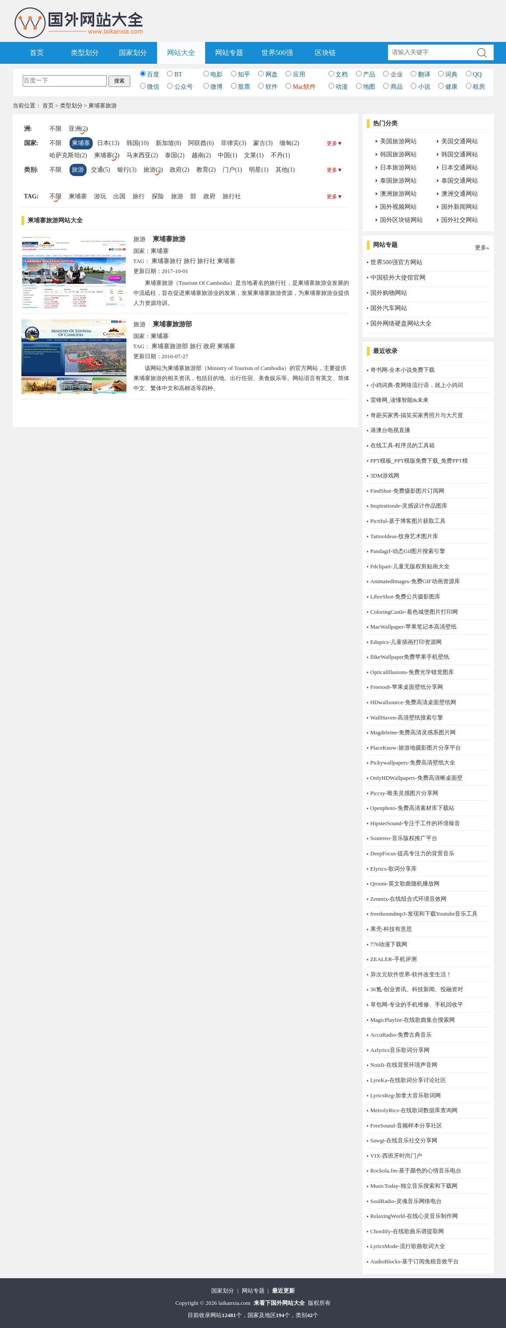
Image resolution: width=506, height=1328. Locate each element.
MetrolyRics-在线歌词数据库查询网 (413, 1110)
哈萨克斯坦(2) (68, 155)
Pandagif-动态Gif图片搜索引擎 (408, 551)
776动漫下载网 (389, 944)
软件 (271, 86)
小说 (424, 86)
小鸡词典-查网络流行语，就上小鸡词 (416, 385)
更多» (482, 247)
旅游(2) (153, 169)
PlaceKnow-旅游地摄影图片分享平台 (415, 747)
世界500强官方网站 (396, 262)
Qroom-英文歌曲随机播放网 (405, 883)
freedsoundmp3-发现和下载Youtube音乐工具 (424, 913)
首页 (37, 52)
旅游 (78, 169)
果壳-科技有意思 (391, 929)
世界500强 (277, 52)
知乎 (244, 74)
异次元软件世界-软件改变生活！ (411, 974)
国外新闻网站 (459, 207)
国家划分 (133, 52)
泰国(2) (174, 155)
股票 (244, 86)
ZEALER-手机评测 (393, 959)
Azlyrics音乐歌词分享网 (399, 1050)
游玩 (100, 196)
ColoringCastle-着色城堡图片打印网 (414, 612)
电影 (216, 74)
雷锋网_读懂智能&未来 (399, 400)
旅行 (139, 196)
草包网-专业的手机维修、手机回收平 (416, 1004)
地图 (369, 86)
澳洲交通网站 (459, 193)
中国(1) (227, 155)
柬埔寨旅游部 (172, 324)
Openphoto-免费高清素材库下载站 (412, 808)
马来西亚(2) (142, 155)
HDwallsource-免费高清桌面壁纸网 (413, 702)
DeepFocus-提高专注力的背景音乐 (412, 853)
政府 (209, 196)
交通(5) (100, 169)
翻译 (424, 74)
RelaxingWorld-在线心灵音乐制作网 (414, 1216)
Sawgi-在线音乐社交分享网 (404, 1140)
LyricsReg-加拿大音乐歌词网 (405, 1095)
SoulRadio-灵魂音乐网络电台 (406, 1201)
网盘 (271, 74)
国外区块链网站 (401, 220)
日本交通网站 (459, 167)
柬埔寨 (81, 143)
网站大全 (181, 52)
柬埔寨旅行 (166, 261)
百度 (153, 74)
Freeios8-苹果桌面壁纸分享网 (406, 687)
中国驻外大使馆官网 (398, 277)
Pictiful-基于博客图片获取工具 (408, 521)
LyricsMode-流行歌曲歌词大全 (407, 1246)
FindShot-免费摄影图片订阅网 (407, 491)
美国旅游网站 (398, 141)
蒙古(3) (262, 143)
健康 (451, 86)
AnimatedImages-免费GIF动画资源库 (415, 581)
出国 (119, 196)
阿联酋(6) (200, 143)
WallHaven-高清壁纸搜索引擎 (406, 717)
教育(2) (206, 169)
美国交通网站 (459, 141)
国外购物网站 (388, 293)
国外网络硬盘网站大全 (401, 323)
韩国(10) (137, 143)
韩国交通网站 (459, 154)
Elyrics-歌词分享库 (393, 868)
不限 (55, 128)
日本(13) (108, 143)
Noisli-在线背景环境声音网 (403, 1065)
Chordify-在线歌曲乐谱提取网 (407, 1231)
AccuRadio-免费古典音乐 (401, 1034)
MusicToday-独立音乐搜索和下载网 (413, 1186)
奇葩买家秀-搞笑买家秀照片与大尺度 (416, 415)
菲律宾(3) (233, 143)
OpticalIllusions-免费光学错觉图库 (412, 672)
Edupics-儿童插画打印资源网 (406, 642)
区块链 (325, 52)
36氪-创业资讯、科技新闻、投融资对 (416, 989)
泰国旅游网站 (398, 180)
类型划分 (85, 52)
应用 (299, 74)
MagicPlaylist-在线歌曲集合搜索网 (412, 1020)
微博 (216, 86)
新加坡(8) (168, 143)
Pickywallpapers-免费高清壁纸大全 (412, 762)
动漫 (341, 86)
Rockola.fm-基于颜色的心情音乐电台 (415, 1170)
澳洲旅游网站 (398, 193)
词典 (451, 74)
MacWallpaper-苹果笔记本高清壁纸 (413, 626)
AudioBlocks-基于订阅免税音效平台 (414, 1261)
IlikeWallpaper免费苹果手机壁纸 (410, 657)
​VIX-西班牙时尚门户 (396, 1155)
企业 (397, 74)
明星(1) (258, 169)
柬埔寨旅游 (169, 238)
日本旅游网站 (398, 167)
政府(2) (179, 169)
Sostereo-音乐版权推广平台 (403, 838)
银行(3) (126, 169)
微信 (153, 86)
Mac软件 (304, 86)
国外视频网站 (398, 207)
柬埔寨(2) (106, 155)
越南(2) (201, 155)
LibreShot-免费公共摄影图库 (405, 596)
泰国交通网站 (459, 180)
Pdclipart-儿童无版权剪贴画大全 (410, 566)
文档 (341, 74)
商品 (397, 86)
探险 (158, 196)
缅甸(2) (289, 143)
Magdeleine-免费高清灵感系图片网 (413, 732)
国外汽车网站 (388, 308)
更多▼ (334, 143)
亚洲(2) (78, 128)
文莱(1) (253, 155)
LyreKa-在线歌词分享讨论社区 (408, 1080)
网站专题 (229, 52)
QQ (477, 74)
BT (178, 74)
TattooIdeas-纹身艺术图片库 (404, 536)
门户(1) (232, 169)
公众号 (183, 86)
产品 (369, 74)
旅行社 (232, 196)
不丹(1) (280, 155)
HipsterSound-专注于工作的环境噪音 (415, 823)
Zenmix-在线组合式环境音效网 (408, 899)
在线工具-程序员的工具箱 (402, 445)
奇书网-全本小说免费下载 (402, 370)
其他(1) (285, 169)
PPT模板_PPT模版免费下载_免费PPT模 (419, 460)
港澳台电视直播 (390, 430)
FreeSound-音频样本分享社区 (406, 1125)
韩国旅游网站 (398, 154)
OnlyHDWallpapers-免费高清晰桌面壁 (416, 778)
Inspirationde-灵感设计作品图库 (409, 505)
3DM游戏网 (384, 475)
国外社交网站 (459, 220)
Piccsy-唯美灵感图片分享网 (404, 793)
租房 (479, 86)
